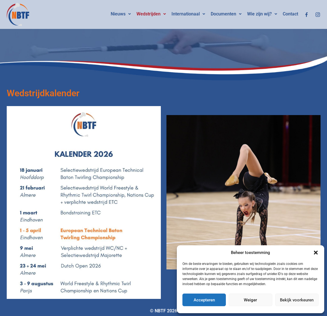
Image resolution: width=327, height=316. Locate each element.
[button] (316, 252)
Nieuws (121, 14)
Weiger (250, 300)
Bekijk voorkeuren (297, 300)
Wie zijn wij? (262, 14)
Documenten (226, 14)
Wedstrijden (151, 14)
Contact (290, 14)
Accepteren (204, 300)
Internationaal (188, 14)
